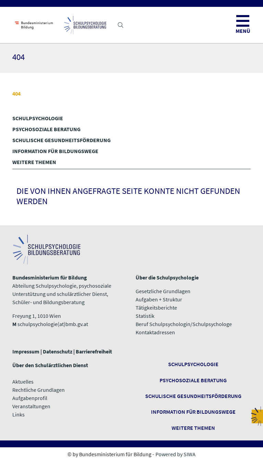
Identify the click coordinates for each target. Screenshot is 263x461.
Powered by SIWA (175, 454)
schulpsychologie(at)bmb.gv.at (52, 324)
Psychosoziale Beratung (193, 380)
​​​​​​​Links (18, 414)
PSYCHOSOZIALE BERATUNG (46, 129)
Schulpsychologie (193, 364)
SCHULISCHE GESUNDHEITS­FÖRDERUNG (61, 140)
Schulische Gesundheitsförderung (193, 396)
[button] (120, 25)
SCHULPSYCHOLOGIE (37, 118)
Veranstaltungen (31, 406)
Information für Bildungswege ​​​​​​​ (193, 411)
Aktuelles (23, 381)
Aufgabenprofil (29, 398)
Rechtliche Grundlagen (38, 389)
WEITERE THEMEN (34, 162)
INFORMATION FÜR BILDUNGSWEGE (55, 151)
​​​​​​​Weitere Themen (193, 427)
